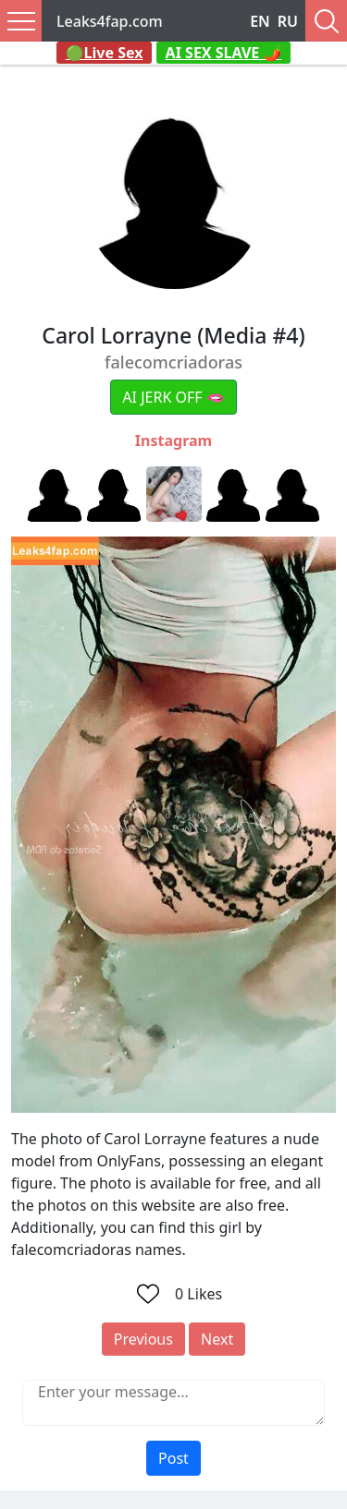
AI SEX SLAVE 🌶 (224, 52)
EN (260, 21)
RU (288, 21)
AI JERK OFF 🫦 (173, 397)
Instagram (173, 440)
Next (217, 1339)
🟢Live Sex (104, 52)
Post (173, 1458)
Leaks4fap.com (109, 21)
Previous (143, 1339)
